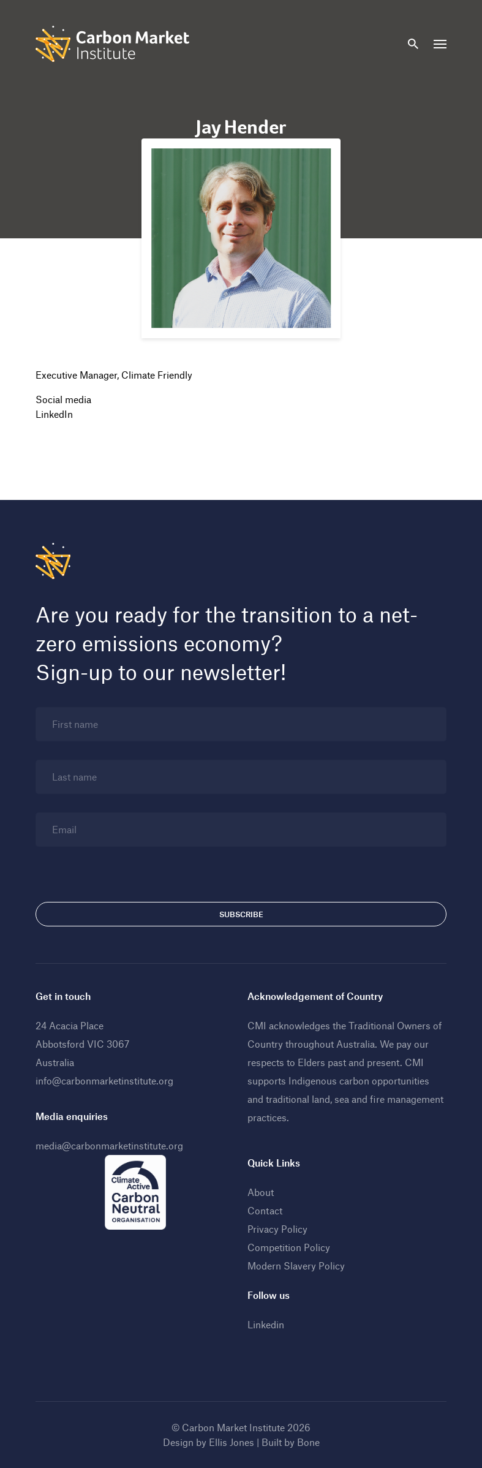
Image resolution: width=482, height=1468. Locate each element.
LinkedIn (54, 414)
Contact (264, 1210)
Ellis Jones (231, 1442)
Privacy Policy (277, 1229)
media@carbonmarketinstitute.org (109, 1145)
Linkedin (265, 1324)
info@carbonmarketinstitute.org (104, 1080)
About (260, 1192)
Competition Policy (288, 1247)
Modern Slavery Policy (296, 1265)
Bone (308, 1442)
